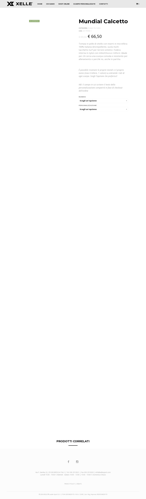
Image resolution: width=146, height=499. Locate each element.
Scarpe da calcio (94, 28)
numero (82, 97)
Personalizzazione (88, 105)
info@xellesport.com (103, 472)
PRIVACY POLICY (69, 484)
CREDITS (79, 484)
